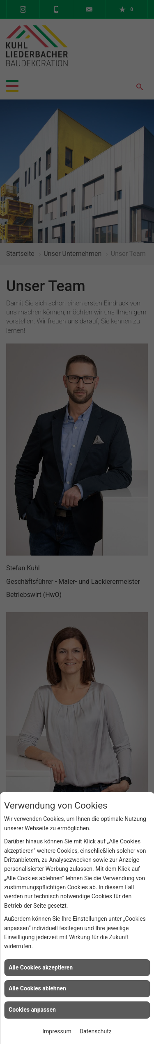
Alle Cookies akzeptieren (41, 967)
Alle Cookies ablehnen (37, 988)
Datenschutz (96, 1031)
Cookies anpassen (32, 1009)
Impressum (56, 1031)
